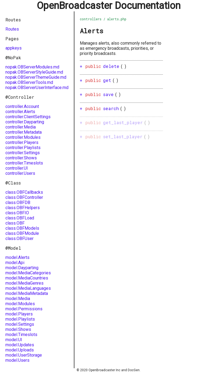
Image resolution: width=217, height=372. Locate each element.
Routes (12, 29)
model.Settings (19, 324)
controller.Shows (21, 157)
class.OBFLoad (19, 217)
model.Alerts (17, 257)
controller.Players (21, 142)
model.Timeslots (21, 334)
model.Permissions (23, 308)
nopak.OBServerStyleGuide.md (34, 72)
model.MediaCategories (28, 272)
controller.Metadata (23, 132)
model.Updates (19, 344)
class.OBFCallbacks (24, 192)
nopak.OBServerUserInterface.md (36, 87)
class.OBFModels (22, 228)
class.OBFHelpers (22, 207)
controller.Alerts (20, 111)
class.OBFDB (17, 202)
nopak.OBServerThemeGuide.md (35, 77)
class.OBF (15, 223)
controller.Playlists (23, 147)
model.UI (13, 339)
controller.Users (20, 173)
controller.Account (22, 106)
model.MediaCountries (26, 278)
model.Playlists (20, 319)
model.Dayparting (21, 267)
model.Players (19, 314)
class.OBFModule (22, 233)
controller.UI (16, 168)
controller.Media (20, 127)
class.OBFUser (19, 238)
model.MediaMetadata (26, 293)
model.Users (17, 360)
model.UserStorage (23, 355)
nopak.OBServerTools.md (29, 82)
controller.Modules (23, 137)
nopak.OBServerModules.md (32, 67)
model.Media (17, 298)
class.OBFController (24, 197)
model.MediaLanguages (28, 288)
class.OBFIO (17, 212)
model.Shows (18, 329)
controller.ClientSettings (28, 116)
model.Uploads (19, 350)
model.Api (14, 262)
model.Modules (20, 303)
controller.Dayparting (24, 121)
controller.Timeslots (24, 163)
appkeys (13, 48)
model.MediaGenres (24, 283)
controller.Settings (22, 152)
